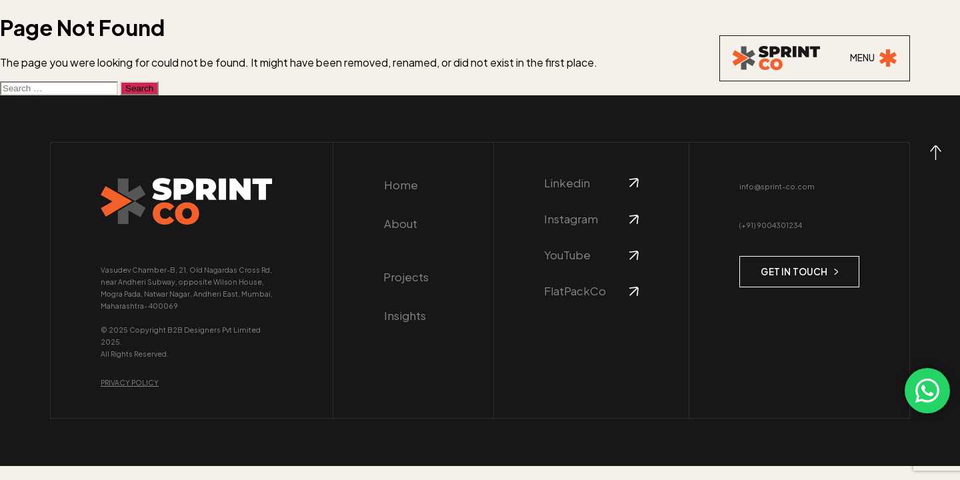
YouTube (567, 255)
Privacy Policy (130, 382)
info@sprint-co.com (775, 186)
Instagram (570, 219)
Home (400, 185)
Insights (404, 302)
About (400, 224)
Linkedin (567, 183)
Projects (406, 263)
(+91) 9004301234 (770, 225)
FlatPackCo (575, 291)
